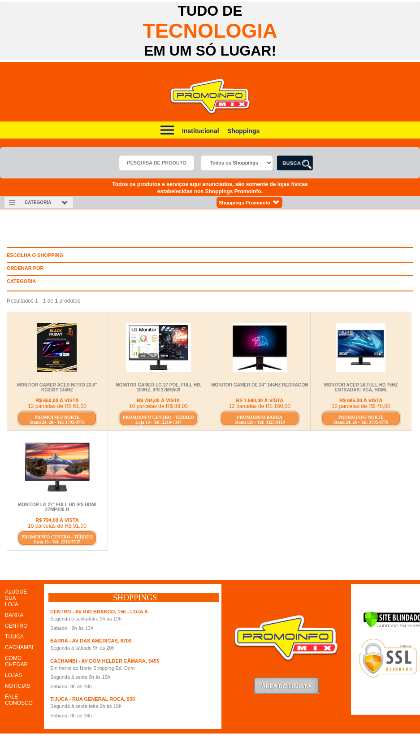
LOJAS (13, 675)
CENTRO (16, 626)
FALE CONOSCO (19, 700)
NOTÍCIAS (17, 686)
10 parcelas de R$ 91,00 (57, 526)
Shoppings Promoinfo (249, 202)
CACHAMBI (19, 647)
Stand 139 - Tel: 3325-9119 (259, 422)
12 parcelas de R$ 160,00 (259, 406)
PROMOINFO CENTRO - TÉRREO (158, 417)
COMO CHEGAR (16, 661)
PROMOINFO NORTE (57, 417)
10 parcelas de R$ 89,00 (158, 406)
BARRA (14, 615)
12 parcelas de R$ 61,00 (57, 406)
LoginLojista (286, 685)
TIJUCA (14, 637)
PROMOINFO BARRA (259, 417)
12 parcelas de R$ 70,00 (361, 406)
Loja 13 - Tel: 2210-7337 (158, 422)
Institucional (200, 131)
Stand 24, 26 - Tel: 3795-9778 (57, 422)
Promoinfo (210, 96)
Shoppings (243, 131)
